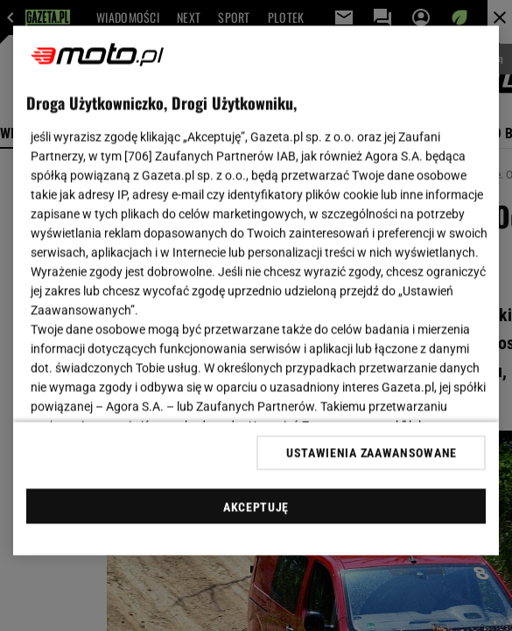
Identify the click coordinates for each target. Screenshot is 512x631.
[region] (256, 291)
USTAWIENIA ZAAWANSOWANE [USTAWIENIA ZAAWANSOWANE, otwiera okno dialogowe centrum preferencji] (371, 452)
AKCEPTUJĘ (256, 507)
